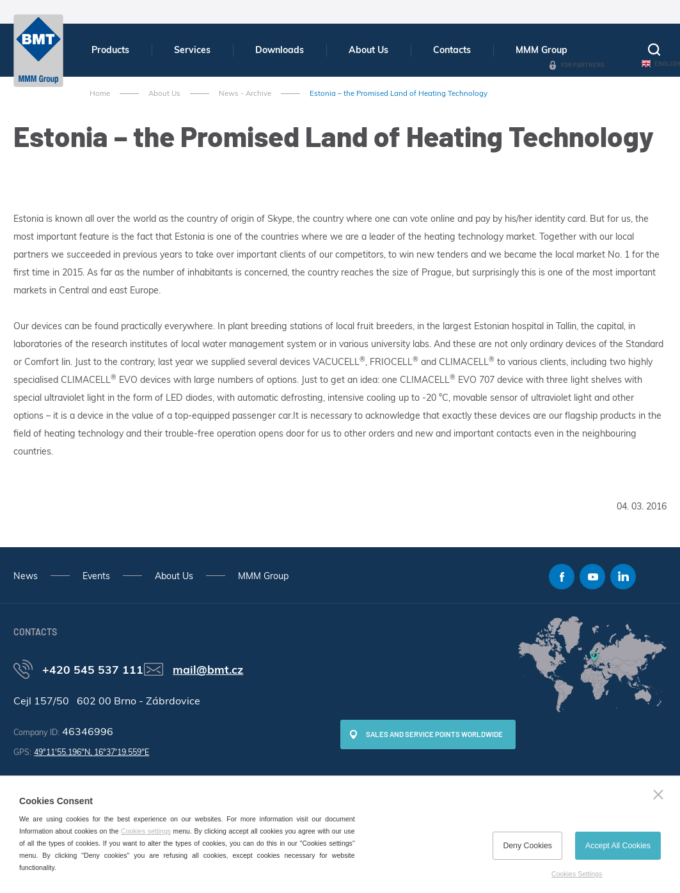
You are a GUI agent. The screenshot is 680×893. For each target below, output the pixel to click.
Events (96, 576)
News (25, 576)
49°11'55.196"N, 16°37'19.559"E (91, 752)
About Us (368, 50)
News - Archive (245, 93)
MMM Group (541, 50)
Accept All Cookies (618, 845)
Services (192, 50)
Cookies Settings (576, 874)
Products (110, 50)
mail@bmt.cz (208, 669)
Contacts (452, 50)
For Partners (583, 64)
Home (100, 93)
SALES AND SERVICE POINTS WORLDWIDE (434, 734)
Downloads (279, 50)
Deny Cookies (527, 845)
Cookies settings (146, 831)
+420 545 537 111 (92, 669)
